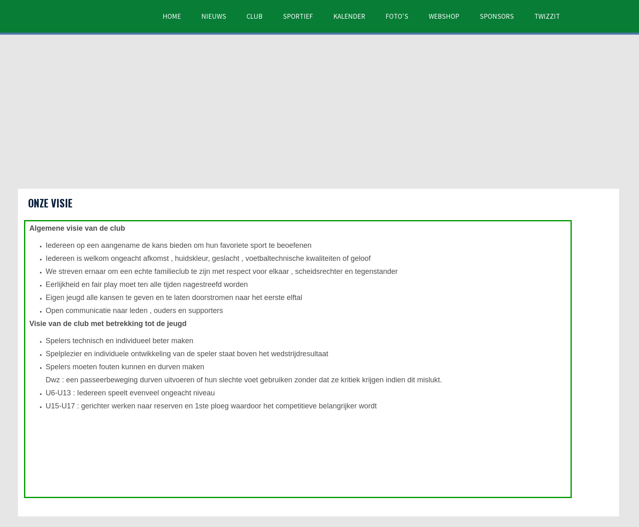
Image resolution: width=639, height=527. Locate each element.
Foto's (397, 16)
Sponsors (497, 16)
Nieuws (213, 16)
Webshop (444, 16)
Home (172, 16)
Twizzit (547, 16)
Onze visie (50, 202)
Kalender (349, 16)
